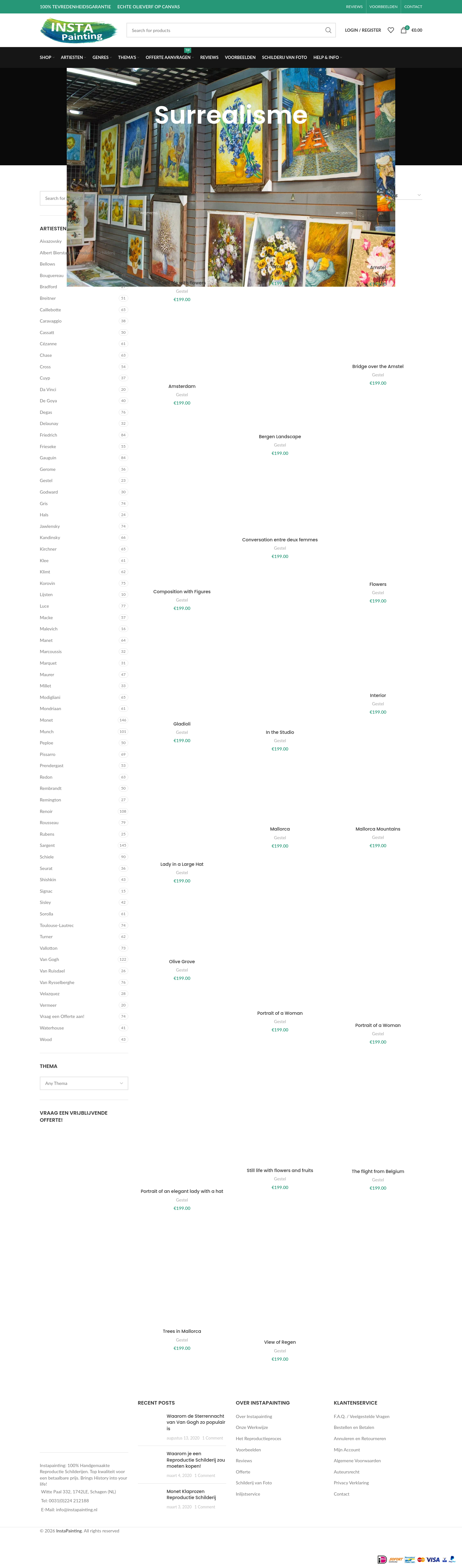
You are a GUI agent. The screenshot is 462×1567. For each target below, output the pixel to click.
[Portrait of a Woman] (280, 950)
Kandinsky (50, 537)
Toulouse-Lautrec (57, 925)
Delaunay (49, 423)
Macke (46, 617)
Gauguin (48, 457)
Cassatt (47, 332)
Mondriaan (50, 708)
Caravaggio (51, 321)
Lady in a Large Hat (181, 864)
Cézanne (48, 343)
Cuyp (45, 378)
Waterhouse (52, 1027)
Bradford (48, 286)
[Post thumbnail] (150, 1427)
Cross (45, 366)
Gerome (48, 469)
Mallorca (280, 829)
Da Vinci (48, 389)
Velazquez (50, 993)
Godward (49, 492)
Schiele (47, 856)
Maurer (47, 674)
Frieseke (48, 446)
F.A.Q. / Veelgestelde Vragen (362, 1416)
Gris (44, 503)
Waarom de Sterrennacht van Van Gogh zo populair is (196, 1422)
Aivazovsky (51, 241)
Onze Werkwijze (252, 1427)
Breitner (48, 298)
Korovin (47, 583)
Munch (47, 731)
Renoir (46, 811)
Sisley (45, 902)
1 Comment (212, 1438)
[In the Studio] (280, 673)
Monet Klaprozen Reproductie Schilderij (191, 1494)
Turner (46, 936)
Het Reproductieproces (258, 1438)
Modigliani (50, 697)
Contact (342, 1494)
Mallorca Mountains (377, 829)
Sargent (47, 845)
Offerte (243, 1471)
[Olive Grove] (182, 924)
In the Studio (280, 732)
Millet (45, 685)
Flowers (378, 584)
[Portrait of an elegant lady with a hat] (182, 1120)
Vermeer (48, 1005)
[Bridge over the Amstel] (378, 335)
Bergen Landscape (280, 436)
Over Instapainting (254, 1416)
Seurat (46, 868)
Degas (46, 412)
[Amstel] (280, 235)
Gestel (46, 480)
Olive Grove (182, 961)
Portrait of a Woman (280, 1013)
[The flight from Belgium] (378, 1110)
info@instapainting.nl (77, 1509)
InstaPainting (68, 1530)
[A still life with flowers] (182, 243)
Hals (44, 514)
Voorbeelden (248, 1449)
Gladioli (182, 724)
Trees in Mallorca (182, 1331)
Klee (44, 560)
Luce (44, 606)
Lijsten (46, 594)
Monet (46, 720)
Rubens (47, 834)
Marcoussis (51, 651)
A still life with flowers (182, 283)
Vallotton (48, 948)
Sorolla (46, 913)
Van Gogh (49, 959)
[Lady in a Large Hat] (182, 809)
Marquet (48, 663)
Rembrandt (51, 788)
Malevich (48, 628)
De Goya (48, 400)
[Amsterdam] (182, 346)
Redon (46, 777)
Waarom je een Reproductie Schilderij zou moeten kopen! (196, 1459)
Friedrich (48, 435)
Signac (46, 891)
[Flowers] (378, 521)
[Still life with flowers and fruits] (280, 1109)
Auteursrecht (347, 1471)
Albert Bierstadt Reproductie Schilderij (77, 252)
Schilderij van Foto (254, 1482)
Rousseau (49, 822)
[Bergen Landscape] (280, 371)
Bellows (47, 264)
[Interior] (378, 655)
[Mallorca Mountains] (378, 792)
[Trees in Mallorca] (182, 1273)
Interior (378, 695)
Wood (46, 1039)
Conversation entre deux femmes (280, 540)
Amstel (280, 266)
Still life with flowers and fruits (280, 1170)
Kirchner (48, 549)
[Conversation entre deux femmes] (280, 499)
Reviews (244, 1460)
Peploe (46, 742)
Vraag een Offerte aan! (62, 1016)
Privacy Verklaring (351, 1482)
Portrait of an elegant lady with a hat (182, 1191)
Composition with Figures (182, 591)
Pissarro (48, 754)
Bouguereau (52, 275)
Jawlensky (50, 526)
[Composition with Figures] (182, 525)
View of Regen (280, 1342)
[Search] (231, 30)
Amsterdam (182, 386)
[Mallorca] (280, 792)
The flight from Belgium (378, 1171)
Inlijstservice (248, 1494)
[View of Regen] (280, 1278)
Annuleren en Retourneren (360, 1438)
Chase (46, 355)
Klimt (45, 571)
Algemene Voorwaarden (357, 1460)
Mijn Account (347, 1449)
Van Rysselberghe (57, 982)
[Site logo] (80, 29)
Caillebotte (50, 309)
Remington (50, 799)
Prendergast (52, 765)
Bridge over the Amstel (378, 366)
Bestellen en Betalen (354, 1427)
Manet (46, 640)
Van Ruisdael (52, 970)
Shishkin (48, 879)
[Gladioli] (182, 669)
